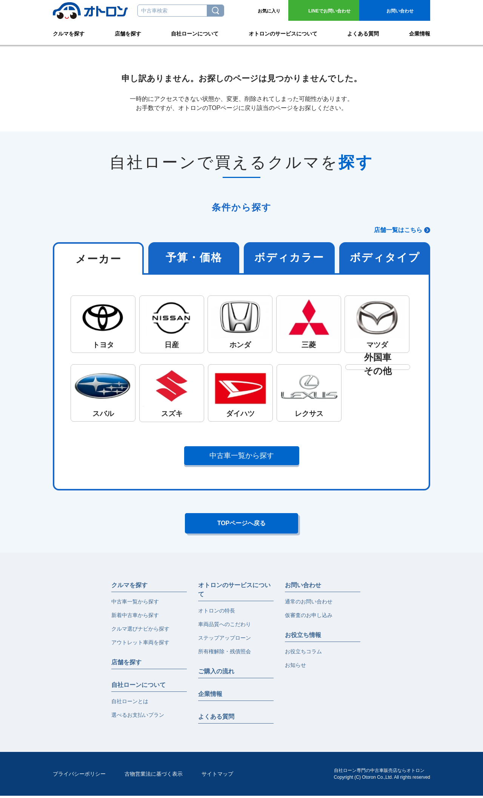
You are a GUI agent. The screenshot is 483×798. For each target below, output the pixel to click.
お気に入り (269, 11)
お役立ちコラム (303, 654)
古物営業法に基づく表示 (154, 776)
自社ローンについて (194, 32)
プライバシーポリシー (79, 776)
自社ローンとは (129, 704)
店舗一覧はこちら (398, 230)
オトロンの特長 (216, 613)
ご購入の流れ (216, 673)
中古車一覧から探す (241, 455)
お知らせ (295, 667)
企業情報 (419, 32)
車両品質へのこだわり (224, 626)
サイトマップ (217, 776)
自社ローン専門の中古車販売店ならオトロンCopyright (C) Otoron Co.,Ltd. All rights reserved (382, 776)
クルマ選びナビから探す (140, 631)
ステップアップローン (224, 640)
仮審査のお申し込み (308, 617)
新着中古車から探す (135, 617)
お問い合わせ (329, 11)
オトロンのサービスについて (283, 32)
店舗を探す (128, 32)
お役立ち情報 (303, 637)
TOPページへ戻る (241, 524)
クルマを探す (69, 32)
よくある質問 (363, 32)
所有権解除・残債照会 (224, 654)
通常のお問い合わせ (308, 604)
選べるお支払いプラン (137, 717)
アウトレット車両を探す (140, 645)
